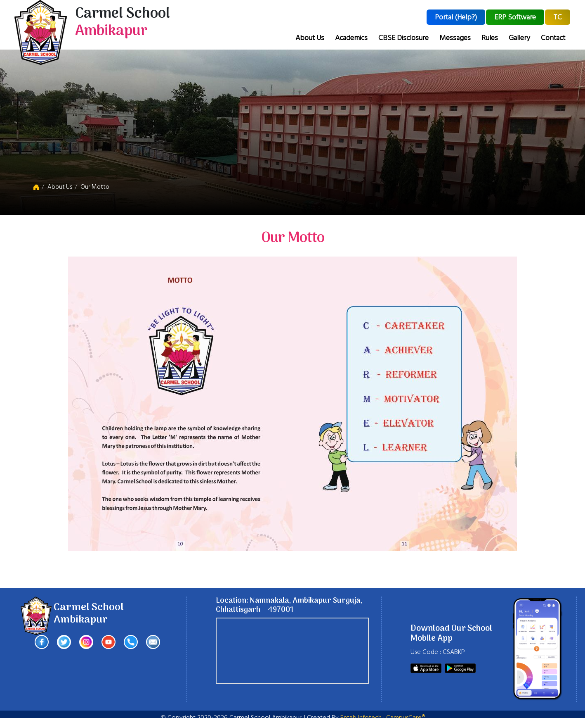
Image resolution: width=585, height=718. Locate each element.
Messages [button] (455, 38)
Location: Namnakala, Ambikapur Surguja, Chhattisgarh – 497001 (289, 605)
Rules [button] (489, 38)
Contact (553, 38)
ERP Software (515, 17)
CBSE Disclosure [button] (403, 38)
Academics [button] (351, 38)
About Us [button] (309, 38)
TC (557, 17)
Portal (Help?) (456, 17)
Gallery (519, 38)
